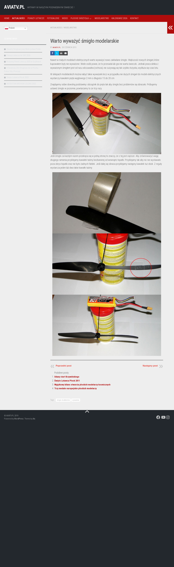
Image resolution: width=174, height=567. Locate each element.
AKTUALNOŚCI (18, 18)
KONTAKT (134, 18)
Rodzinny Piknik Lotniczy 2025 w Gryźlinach (24, 61)
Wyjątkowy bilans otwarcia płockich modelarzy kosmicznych (84, 384)
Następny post (150, 365)
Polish (10, 28)
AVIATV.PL (16, 7)
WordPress (19, 418)
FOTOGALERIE (53, 18)
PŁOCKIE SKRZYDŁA (80, 18)
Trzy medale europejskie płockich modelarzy (76, 388)
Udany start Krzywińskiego (67, 376)
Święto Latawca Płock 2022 (18, 77)
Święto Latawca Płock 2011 (68, 380)
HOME (6, 18)
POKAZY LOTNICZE (35, 18)
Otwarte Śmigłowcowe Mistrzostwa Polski (24, 49)
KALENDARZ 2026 (119, 18)
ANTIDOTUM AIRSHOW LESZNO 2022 (21, 83)
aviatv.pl (56, 47)
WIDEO (65, 18)
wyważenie (75, 400)
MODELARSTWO (102, 18)
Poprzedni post (64, 365)
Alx (34, 418)
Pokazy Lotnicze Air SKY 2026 (18, 55)
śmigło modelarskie (63, 400)
